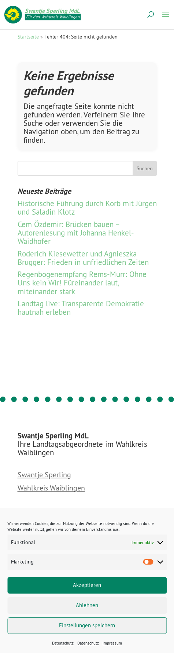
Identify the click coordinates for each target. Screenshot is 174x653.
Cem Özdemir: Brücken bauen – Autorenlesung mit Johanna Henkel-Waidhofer (76, 232)
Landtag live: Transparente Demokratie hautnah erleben (81, 308)
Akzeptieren (87, 584)
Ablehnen (87, 605)
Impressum (112, 643)
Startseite (28, 36)
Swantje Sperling (44, 475)
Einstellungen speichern (87, 625)
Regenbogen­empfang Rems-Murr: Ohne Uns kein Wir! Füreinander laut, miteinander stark (82, 282)
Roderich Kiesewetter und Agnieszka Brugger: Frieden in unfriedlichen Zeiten (83, 258)
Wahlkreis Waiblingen (51, 488)
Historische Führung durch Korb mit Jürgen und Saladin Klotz (87, 207)
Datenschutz (63, 643)
